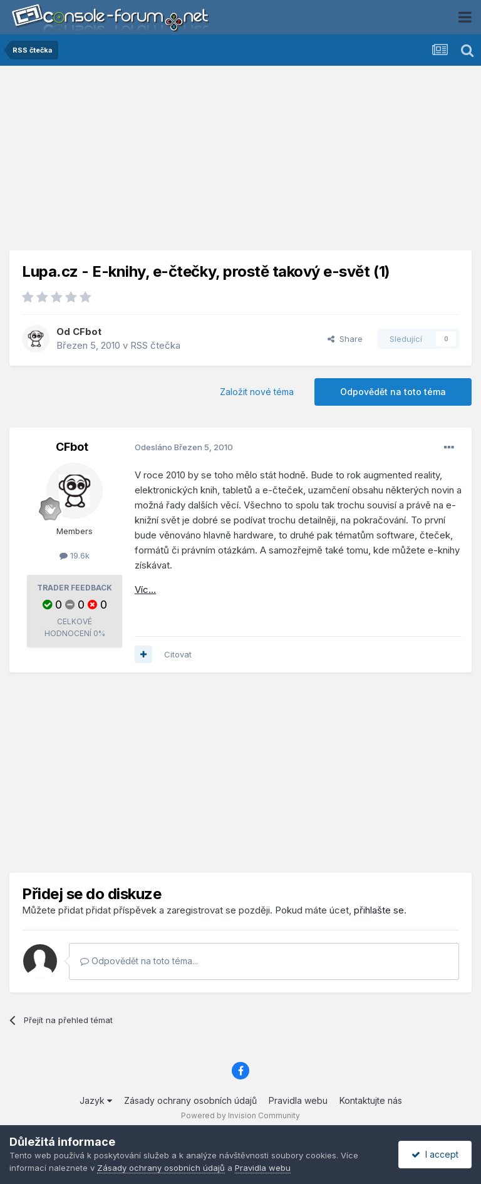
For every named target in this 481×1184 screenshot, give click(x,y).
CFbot (87, 331)
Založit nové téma (257, 391)
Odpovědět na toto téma (393, 391)
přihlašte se (379, 910)
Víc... (145, 589)
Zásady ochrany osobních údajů (190, 1100)
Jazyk (96, 1100)
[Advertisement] (240, 162)
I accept (434, 1154)
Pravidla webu (298, 1100)
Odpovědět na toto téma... (139, 960)
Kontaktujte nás (370, 1100)
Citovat (178, 654)
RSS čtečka (155, 345)
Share (345, 339)
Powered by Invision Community (240, 1115)
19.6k (74, 555)
